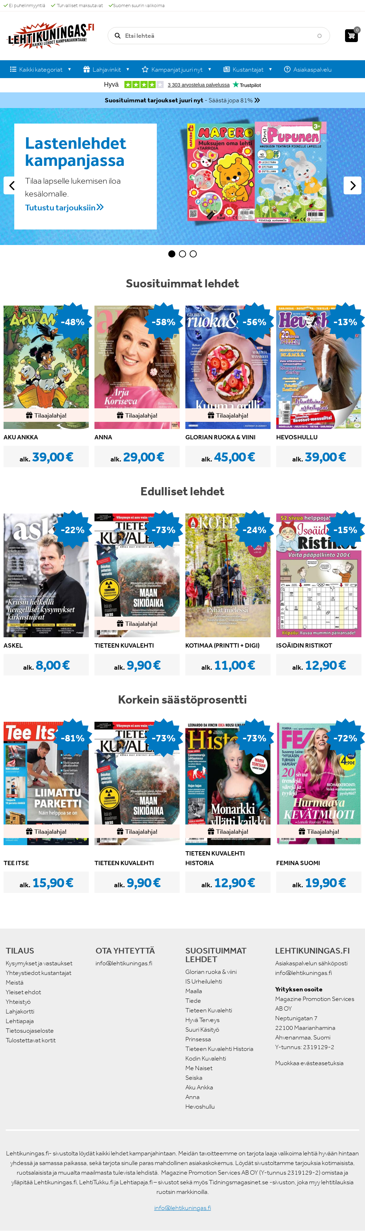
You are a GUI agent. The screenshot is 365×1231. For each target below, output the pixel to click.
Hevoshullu (200, 1106)
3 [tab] (193, 253)
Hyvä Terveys (202, 1020)
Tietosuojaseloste (30, 1031)
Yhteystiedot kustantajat (38, 973)
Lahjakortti (20, 1011)
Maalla (193, 991)
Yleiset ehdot (23, 992)
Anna (192, 1097)
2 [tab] (182, 253)
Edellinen (12, 185)
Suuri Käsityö (202, 1029)
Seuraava (352, 185)
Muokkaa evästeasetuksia (309, 1063)
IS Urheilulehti (203, 981)
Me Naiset (198, 1068)
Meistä (15, 982)
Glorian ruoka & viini (211, 972)
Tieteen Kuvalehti (208, 1010)
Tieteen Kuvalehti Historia (219, 1049)
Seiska (193, 1078)
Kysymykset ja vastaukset (39, 963)
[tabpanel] (182, 176)
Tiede (193, 1001)
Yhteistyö (18, 1002)
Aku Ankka (199, 1087)
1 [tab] (171, 253)
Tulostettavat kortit (31, 1040)
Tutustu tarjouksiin (60, 207)
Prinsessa (198, 1039)
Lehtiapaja (20, 1021)
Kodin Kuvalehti (205, 1058)
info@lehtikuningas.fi (124, 963)
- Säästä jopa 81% (179, 100)
